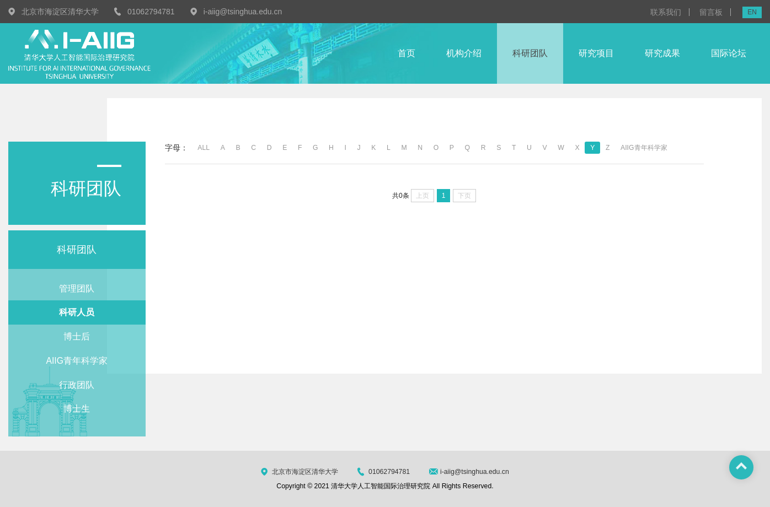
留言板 (711, 12)
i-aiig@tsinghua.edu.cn (243, 11)
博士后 (76, 336)
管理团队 (76, 288)
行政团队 (76, 385)
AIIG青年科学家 (77, 360)
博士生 (76, 408)
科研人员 (76, 312)
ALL (203, 148)
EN (752, 12)
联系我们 (665, 12)
